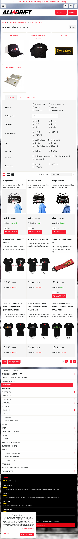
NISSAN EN (39, 410)
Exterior (39, 424)
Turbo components (9, 446)
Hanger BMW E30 (58, 180)
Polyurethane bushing (39, 456)
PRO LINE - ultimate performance (14, 378)
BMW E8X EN (39, 403)
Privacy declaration (28, 528)
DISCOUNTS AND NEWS (10, 370)
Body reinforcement (39, 421)
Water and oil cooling (39, 442)
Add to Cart (11, 232)
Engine (39, 435)
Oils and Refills (39, 460)
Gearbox (39, 439)
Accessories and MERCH (39, 453)
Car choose (39, 385)
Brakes (39, 449)
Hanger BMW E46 (10, 180)
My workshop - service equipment (39, 467)
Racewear (39, 464)
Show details (7, 533)
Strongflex (39, 417)
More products (14, 362)
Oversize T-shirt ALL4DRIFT (38, 239)
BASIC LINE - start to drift (39, 374)
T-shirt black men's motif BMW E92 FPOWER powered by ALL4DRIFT (62, 306)
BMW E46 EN (39, 395)
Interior (39, 428)
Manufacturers (39, 381)
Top (5, 362)
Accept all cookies (27, 534)
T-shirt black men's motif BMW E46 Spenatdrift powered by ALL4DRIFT (12, 306)
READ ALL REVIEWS (39, 525)
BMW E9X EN (39, 399)
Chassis (39, 413)
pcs (7, 228)
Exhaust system (39, 471)
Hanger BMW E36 (34, 180)
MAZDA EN (39, 406)
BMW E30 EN (39, 388)
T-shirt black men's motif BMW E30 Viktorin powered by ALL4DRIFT (38, 306)
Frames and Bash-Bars (39, 431)
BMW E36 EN (39, 392)
